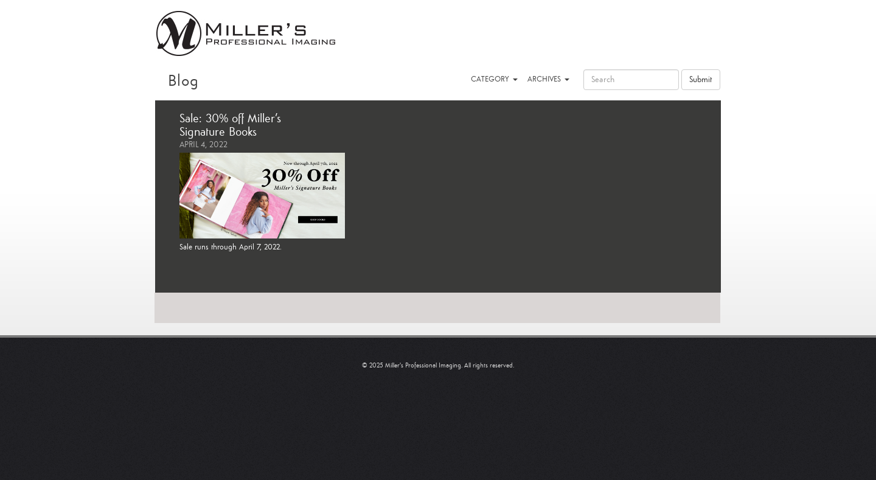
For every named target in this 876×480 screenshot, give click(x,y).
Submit (700, 79)
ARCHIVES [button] (548, 79)
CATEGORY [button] (494, 79)
